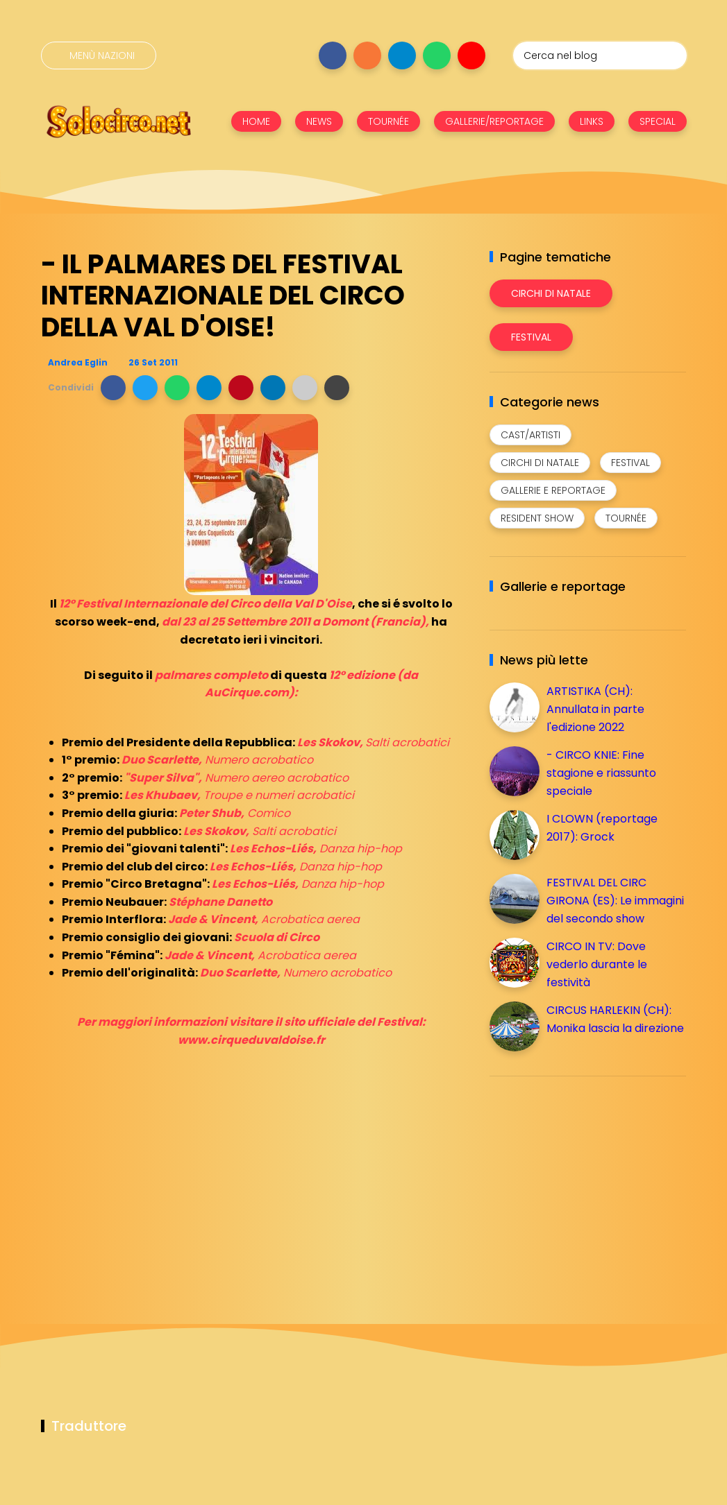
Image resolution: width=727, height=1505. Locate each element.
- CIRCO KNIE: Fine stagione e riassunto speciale (601, 772)
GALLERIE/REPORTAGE (494, 121)
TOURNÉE (388, 121)
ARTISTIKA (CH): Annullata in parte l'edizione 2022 (595, 708)
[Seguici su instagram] (367, 55)
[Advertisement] (594, 1184)
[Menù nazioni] (98, 55)
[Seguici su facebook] (332, 55)
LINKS (591, 121)
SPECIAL (658, 121)
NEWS (319, 121)
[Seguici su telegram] (402, 55)
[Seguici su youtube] (471, 55)
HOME (256, 121)
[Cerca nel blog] (600, 55)
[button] (113, 387)
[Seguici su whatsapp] (437, 55)
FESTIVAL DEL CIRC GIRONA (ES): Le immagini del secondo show (615, 900)
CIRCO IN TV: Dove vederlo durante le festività (596, 964)
